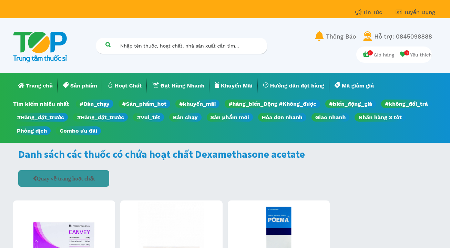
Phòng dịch (32, 130)
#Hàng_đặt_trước (40, 117)
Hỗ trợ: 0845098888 (403, 36)
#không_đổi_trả (406, 104)
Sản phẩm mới (230, 117)
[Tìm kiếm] (108, 44)
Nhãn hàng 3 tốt (380, 117)
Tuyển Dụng (415, 12)
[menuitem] (35, 86)
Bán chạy (185, 117)
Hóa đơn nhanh (282, 117)
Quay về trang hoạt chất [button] (66, 178)
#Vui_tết (148, 117)
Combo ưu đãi (78, 130)
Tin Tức (369, 12)
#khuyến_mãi (197, 104)
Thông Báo (341, 36)
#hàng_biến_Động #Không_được (272, 104)
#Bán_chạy (95, 104)
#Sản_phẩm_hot (144, 104)
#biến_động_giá (350, 104)
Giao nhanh (330, 117)
